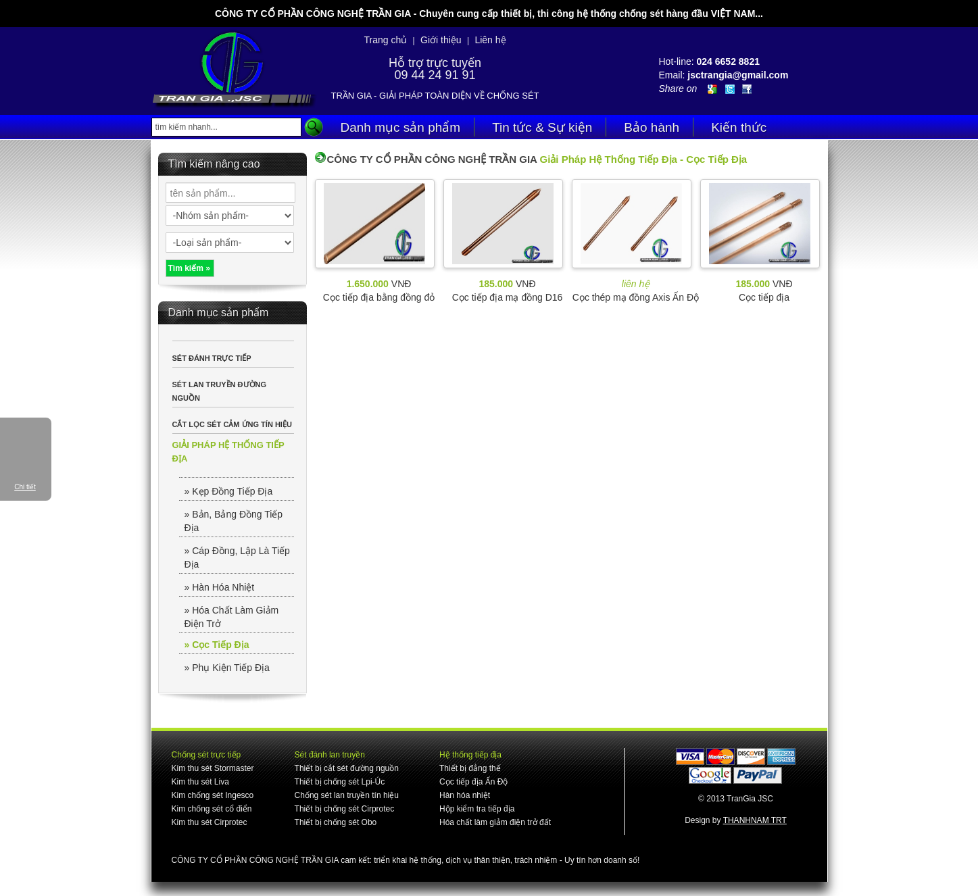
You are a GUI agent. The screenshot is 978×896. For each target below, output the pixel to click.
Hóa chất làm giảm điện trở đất (495, 822)
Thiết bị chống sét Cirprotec (345, 809)
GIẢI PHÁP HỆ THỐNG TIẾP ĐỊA (228, 452)
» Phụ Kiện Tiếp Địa (227, 667)
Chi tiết (25, 487)
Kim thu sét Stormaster (213, 768)
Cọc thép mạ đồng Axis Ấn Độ (635, 297)
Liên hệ (490, 39)
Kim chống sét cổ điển (212, 809)
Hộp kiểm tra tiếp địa (476, 809)
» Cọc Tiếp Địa (217, 644)
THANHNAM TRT (755, 820)
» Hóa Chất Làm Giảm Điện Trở (232, 617)
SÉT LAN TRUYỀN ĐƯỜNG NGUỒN (219, 391)
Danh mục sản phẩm (401, 127)
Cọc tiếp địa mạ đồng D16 (507, 297)
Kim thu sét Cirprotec (209, 822)
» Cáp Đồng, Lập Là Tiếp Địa (237, 557)
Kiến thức (738, 127)
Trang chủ (385, 39)
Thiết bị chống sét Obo (336, 822)
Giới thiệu (441, 39)
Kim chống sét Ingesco (213, 795)
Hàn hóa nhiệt (464, 795)
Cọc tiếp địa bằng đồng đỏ (379, 297)
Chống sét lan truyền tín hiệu (347, 795)
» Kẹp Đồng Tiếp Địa (229, 491)
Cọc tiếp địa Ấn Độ (473, 782)
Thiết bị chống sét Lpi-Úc (340, 782)
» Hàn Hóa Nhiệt (220, 587)
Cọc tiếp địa (764, 297)
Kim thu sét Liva (200, 782)
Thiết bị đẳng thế (470, 768)
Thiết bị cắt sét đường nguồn (347, 768)
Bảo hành (651, 127)
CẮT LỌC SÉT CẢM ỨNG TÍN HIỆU (232, 424)
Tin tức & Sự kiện (542, 127)
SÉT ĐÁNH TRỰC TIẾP (211, 358)
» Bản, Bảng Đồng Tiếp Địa (234, 521)
